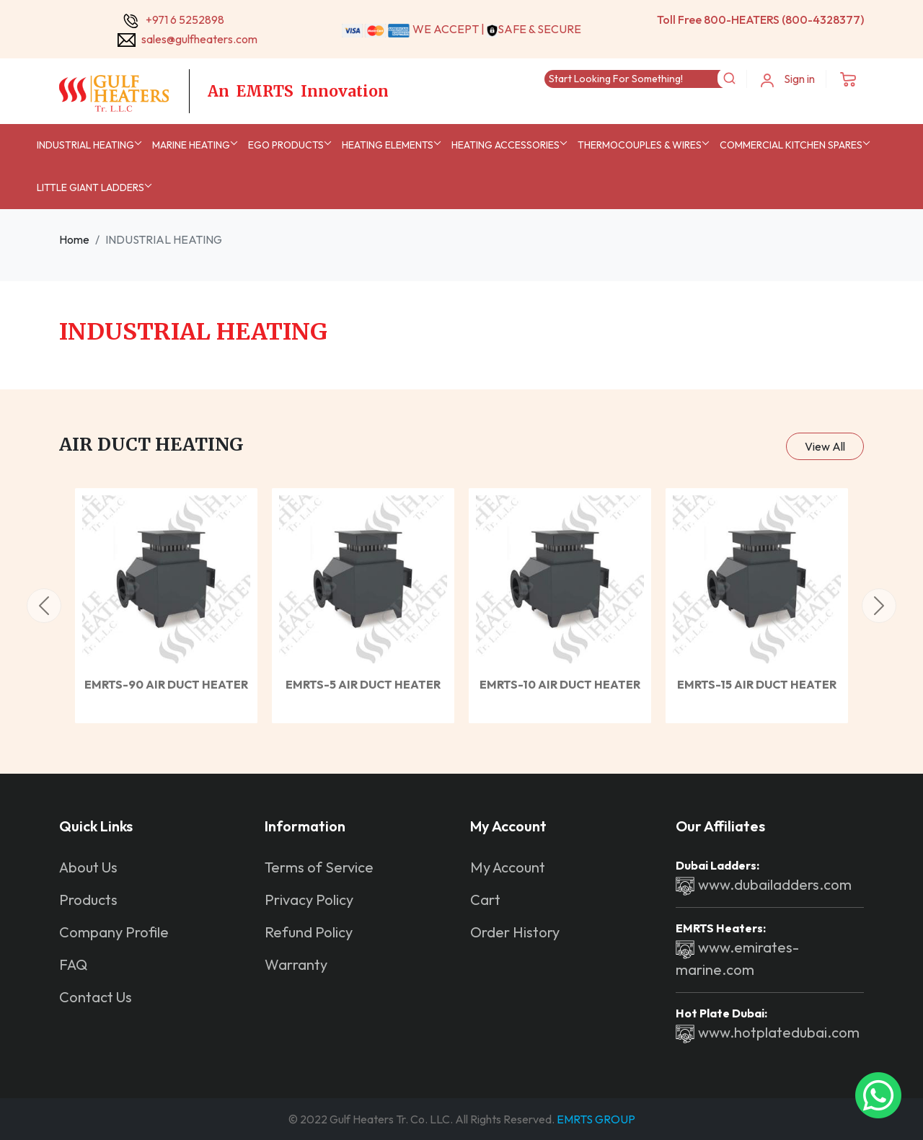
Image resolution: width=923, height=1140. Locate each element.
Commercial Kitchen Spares (791, 144)
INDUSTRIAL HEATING (85, 144)
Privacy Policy (309, 900)
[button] (44, 605)
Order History (515, 932)
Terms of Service (319, 867)
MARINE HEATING (191, 144)
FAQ (73, 964)
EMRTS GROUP (595, 1119)
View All (825, 446)
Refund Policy (309, 932)
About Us (88, 867)
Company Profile (114, 932)
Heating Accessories (505, 144)
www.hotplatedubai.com (768, 1032)
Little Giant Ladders (90, 187)
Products (88, 900)
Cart (485, 900)
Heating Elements (387, 144)
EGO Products (286, 144)
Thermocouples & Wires (640, 144)
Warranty (296, 964)
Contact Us (95, 997)
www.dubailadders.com (764, 884)
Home (74, 239)
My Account (507, 867)
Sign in (787, 79)
